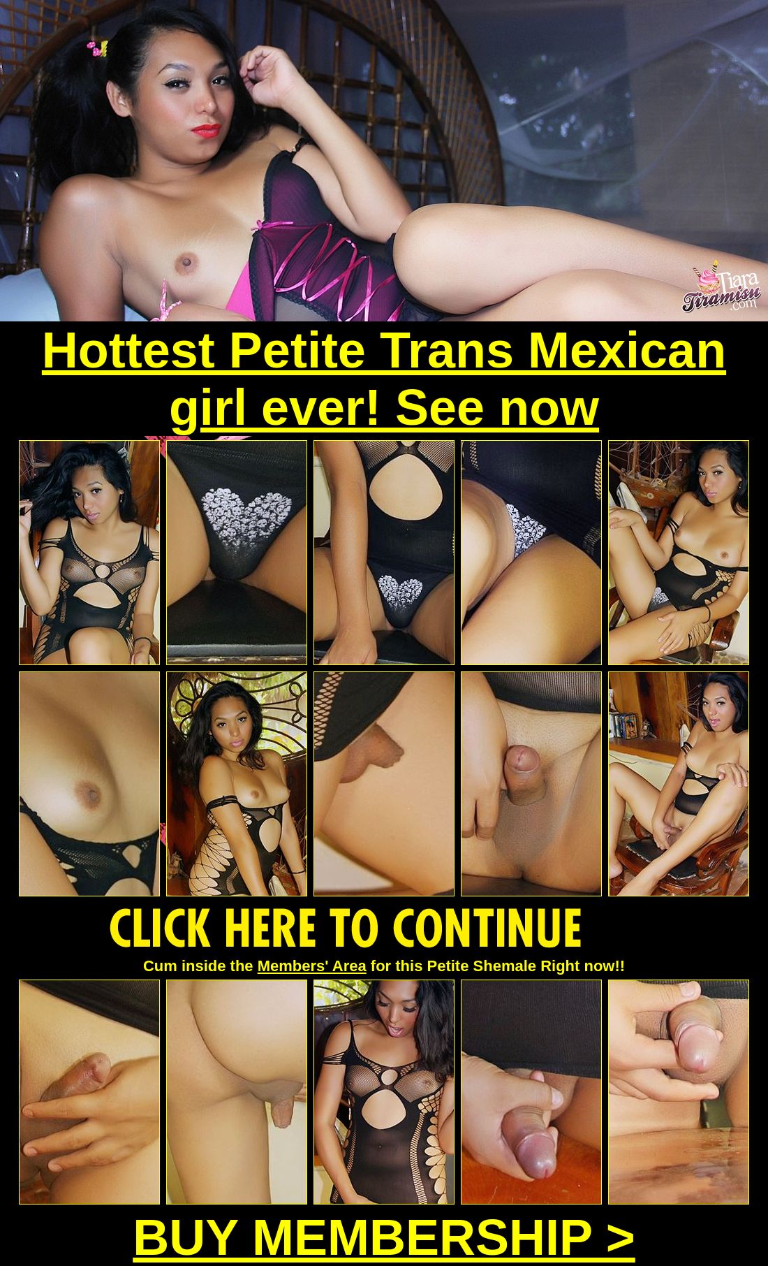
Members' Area (312, 966)
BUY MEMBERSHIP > (384, 1237)
